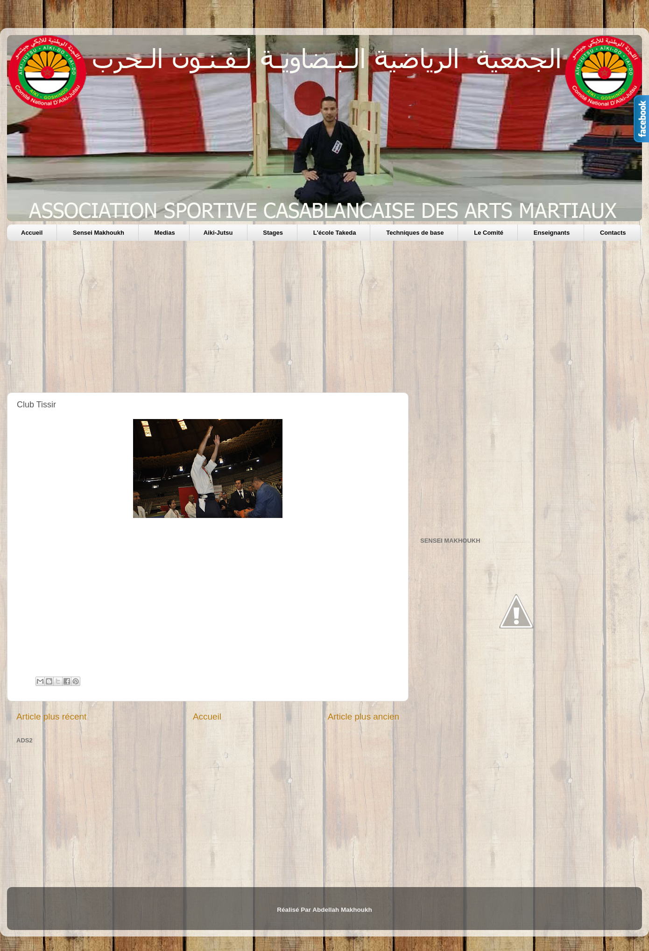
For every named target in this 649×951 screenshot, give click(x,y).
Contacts (613, 232)
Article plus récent (51, 716)
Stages (273, 232)
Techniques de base (415, 232)
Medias (165, 232)
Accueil (31, 232)
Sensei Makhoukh (98, 232)
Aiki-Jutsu (218, 232)
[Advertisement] (287, 320)
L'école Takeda (334, 232)
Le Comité (488, 232)
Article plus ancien (363, 716)
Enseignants (552, 232)
